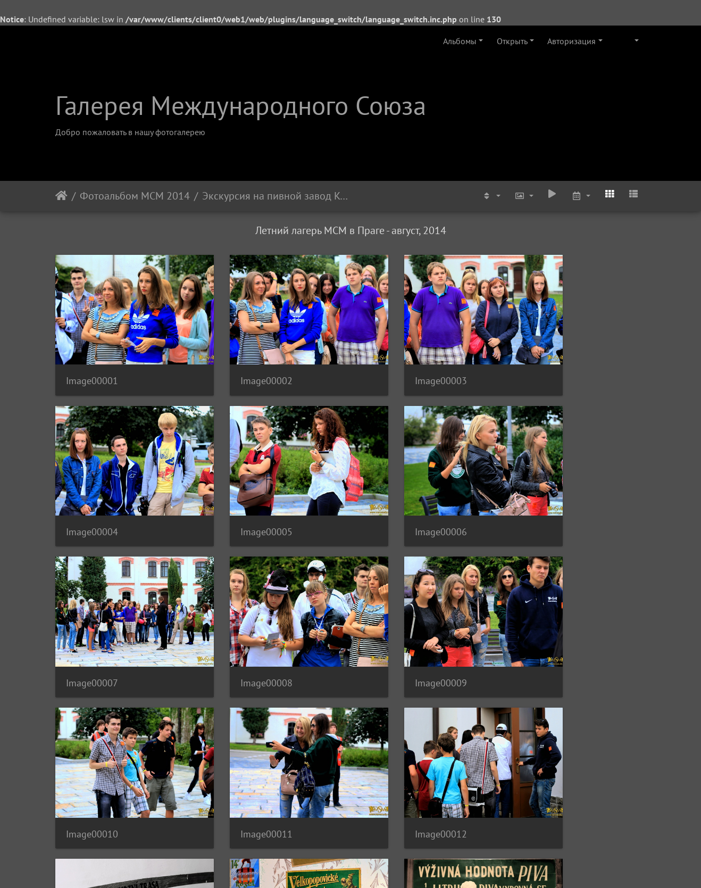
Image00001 (92, 365)
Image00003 (395, 365)
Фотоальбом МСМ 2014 (135, 196)
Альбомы (460, 41)
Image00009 (92, 635)
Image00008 (547, 500)
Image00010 (244, 635)
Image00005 (92, 500)
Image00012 (547, 635)
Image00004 (547, 365)
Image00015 (395, 770)
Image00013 (92, 770)
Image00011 (395, 635)
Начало (61, 196)
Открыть (512, 41)
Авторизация (571, 41)
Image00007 (395, 500)
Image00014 (244, 770)
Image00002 (244, 365)
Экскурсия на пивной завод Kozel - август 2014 (275, 196)
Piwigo (365, 865)
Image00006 (244, 500)
